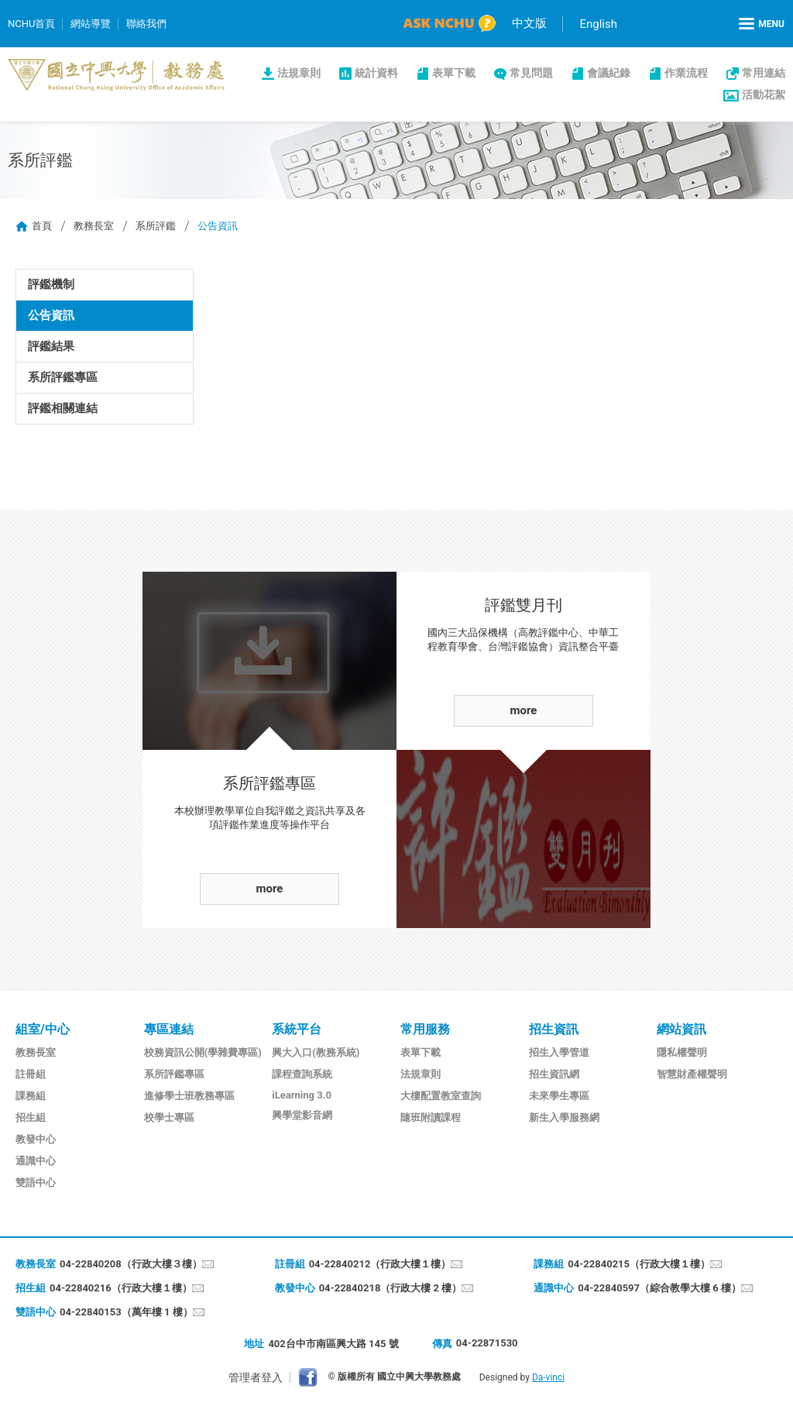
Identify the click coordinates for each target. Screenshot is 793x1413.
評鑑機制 (51, 284)
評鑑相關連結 (63, 408)
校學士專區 (169, 1117)
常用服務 (425, 1029)
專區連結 (169, 1029)
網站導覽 (90, 23)
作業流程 (686, 73)
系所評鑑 (156, 226)
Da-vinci (548, 1377)
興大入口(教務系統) (315, 1052)
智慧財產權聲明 (692, 1074)
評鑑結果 (51, 346)
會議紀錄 (608, 73)
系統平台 (296, 1029)
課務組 (30, 1096)
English (598, 24)
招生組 (30, 1117)
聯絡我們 (146, 23)
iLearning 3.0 (301, 1095)
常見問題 (531, 73)
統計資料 (376, 73)
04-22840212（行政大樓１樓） (380, 1264)
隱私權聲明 (682, 1052)
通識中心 (35, 1161)
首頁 (42, 226)
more (269, 889)
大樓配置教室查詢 (440, 1096)
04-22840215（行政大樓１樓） (639, 1264)
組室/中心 (42, 1029)
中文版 (529, 23)
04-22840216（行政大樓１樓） (121, 1288)
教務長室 (94, 226)
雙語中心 (35, 1182)
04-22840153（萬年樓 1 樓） (126, 1312)
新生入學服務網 (564, 1117)
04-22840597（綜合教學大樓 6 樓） (659, 1288)
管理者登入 (255, 1377)
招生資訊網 (554, 1074)
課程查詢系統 (302, 1074)
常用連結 (763, 73)
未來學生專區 (559, 1096)
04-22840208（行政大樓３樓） (131, 1264)
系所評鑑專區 (63, 377)
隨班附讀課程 (430, 1117)
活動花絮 (763, 94)
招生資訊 (553, 1029)
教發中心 (35, 1139)
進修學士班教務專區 (189, 1096)
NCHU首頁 (31, 23)
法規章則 (299, 73)
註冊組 (30, 1074)
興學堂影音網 (302, 1115)
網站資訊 (681, 1029)
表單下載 (453, 73)
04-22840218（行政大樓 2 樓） (390, 1288)
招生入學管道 (559, 1052)
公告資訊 (51, 315)
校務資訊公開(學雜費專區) (203, 1052)
